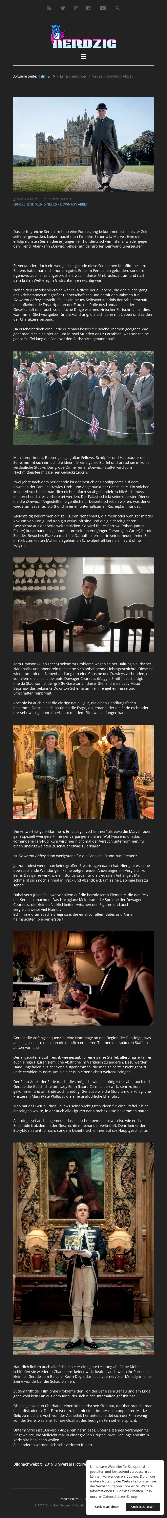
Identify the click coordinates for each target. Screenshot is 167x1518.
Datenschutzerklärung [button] (120, 1496)
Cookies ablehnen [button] (107, 1507)
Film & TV (47, 76)
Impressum (69, 1498)
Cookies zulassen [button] (142, 1507)
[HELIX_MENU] (83, 56)
